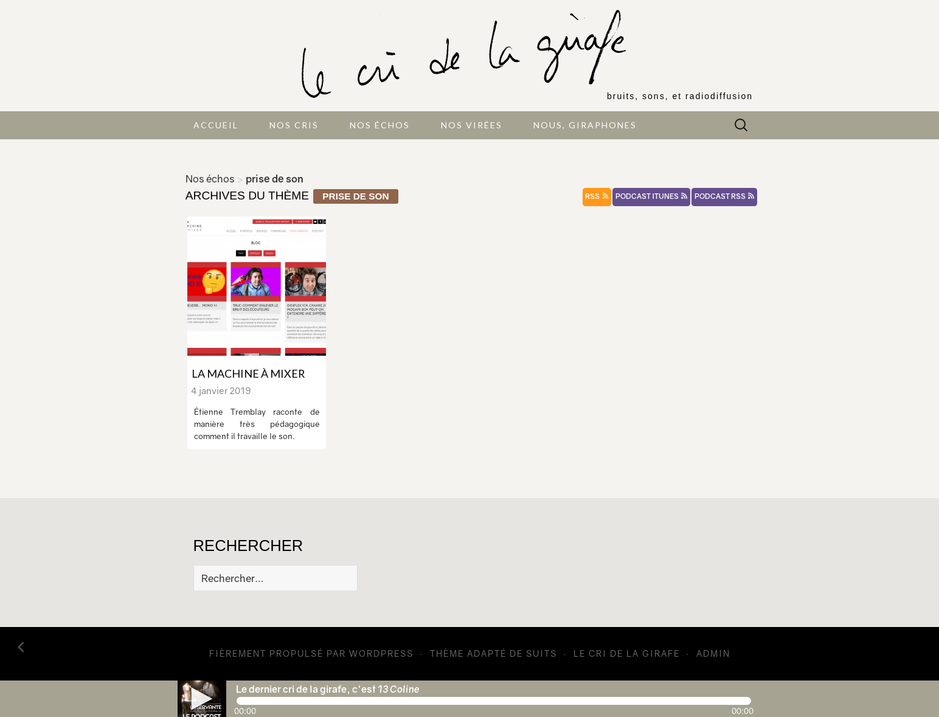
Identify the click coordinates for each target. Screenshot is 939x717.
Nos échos (380, 125)
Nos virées (471, 125)
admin (713, 653)
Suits (541, 653)
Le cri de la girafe (626, 653)
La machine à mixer (248, 373)
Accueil (215, 125)
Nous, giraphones (585, 125)
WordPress (381, 653)
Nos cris (294, 125)
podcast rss (724, 196)
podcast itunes (651, 196)
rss (596, 196)
